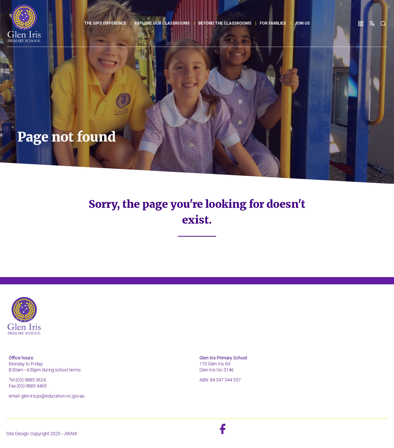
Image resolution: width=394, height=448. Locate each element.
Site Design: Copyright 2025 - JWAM (41, 433)
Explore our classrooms (162, 23)
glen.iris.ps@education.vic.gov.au (52, 396)
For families (273, 23)
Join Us (302, 23)
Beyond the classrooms (224, 23)
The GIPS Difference (105, 23)
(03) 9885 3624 (31, 379)
